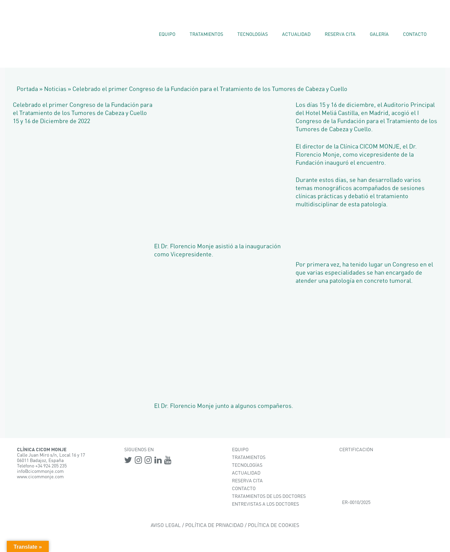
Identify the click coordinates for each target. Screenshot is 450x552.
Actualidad (296, 34)
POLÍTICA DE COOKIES (273, 525)
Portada (27, 89)
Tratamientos (206, 34)
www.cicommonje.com (40, 477)
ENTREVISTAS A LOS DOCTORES (265, 504)
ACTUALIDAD (246, 473)
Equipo (167, 34)
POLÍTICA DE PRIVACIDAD (214, 525)
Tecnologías (252, 34)
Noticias (55, 89)
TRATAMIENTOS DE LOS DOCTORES (269, 496)
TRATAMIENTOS (248, 457)
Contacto (415, 34)
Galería (379, 34)
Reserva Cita (340, 34)
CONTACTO (244, 488)
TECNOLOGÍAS (247, 465)
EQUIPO (240, 449)
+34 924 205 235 (51, 466)
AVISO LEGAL (166, 525)
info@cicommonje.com (40, 471)
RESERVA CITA (247, 481)
